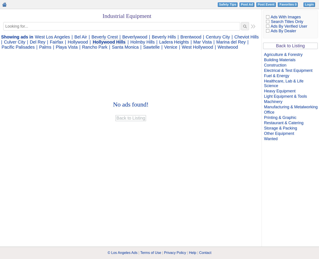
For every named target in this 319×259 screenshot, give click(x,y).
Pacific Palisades (18, 47)
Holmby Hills (142, 42)
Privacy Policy (175, 253)
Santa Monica (125, 47)
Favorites (289, 4)
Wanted (271, 139)
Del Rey (37, 42)
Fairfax (56, 42)
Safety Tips (227, 4)
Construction (275, 65)
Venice (170, 47)
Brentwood (190, 36)
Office (269, 112)
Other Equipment (279, 133)
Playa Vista (67, 47)
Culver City (14, 42)
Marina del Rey (231, 42)
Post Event (266, 4)
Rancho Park (94, 47)
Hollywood (78, 42)
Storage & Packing (280, 128)
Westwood (228, 47)
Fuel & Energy (276, 76)
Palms (45, 47)
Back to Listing (290, 45)
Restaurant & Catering (283, 123)
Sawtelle (151, 47)
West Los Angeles (52, 36)
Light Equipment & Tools (285, 96)
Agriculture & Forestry (283, 54)
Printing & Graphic (280, 117)
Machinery (273, 101)
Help (192, 253)
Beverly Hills (164, 36)
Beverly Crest (104, 36)
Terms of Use (150, 253)
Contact (205, 253)
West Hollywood (197, 47)
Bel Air (80, 36)
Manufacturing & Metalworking (291, 107)
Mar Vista (202, 42)
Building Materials (280, 60)
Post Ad (247, 4)
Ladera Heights (174, 42)
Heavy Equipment (280, 91)
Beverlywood (134, 36)
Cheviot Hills (246, 36)
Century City (218, 36)
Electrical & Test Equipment (288, 70)
